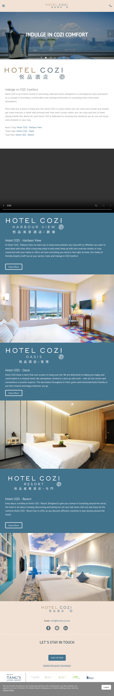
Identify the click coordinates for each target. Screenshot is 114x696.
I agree (106, 687)
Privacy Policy (8, 690)
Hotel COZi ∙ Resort (25, 134)
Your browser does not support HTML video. (57, 181)
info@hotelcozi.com (60, 620)
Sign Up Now (57, 657)
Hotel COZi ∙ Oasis (25, 131)
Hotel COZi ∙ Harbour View (29, 127)
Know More (14, 267)
